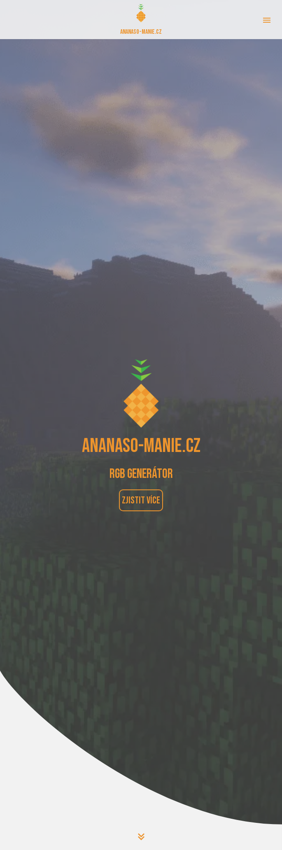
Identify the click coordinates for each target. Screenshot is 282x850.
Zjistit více (141, 500)
